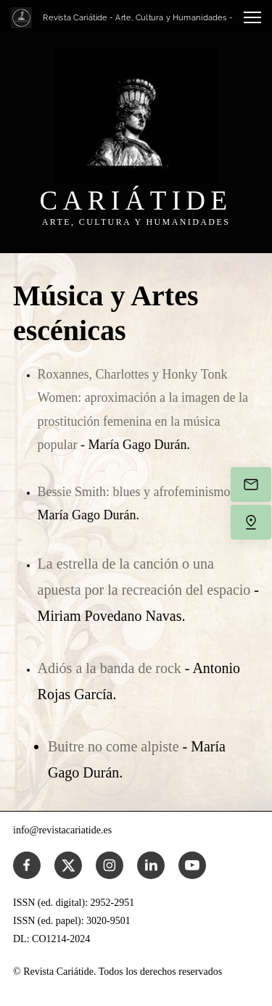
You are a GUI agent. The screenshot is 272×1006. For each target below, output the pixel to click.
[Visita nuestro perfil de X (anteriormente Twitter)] (68, 865)
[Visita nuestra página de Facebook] (27, 865)
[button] (252, 17)
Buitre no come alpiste (115, 746)
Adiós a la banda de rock (111, 668)
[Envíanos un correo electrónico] (251, 484)
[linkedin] (151, 865)
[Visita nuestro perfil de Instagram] (109, 865)
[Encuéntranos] (251, 522)
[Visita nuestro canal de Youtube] (192, 865)
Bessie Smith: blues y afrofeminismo (134, 492)
